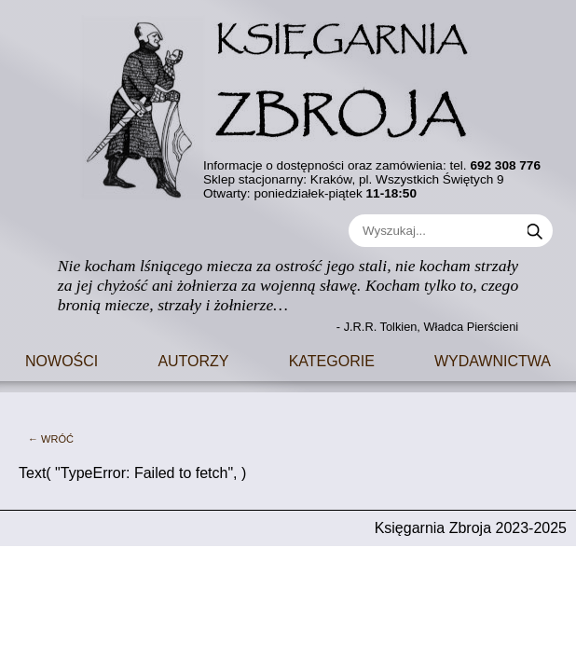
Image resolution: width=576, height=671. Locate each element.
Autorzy (193, 359)
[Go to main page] (288, 102)
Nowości (61, 359)
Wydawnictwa (492, 359)
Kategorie (332, 359)
